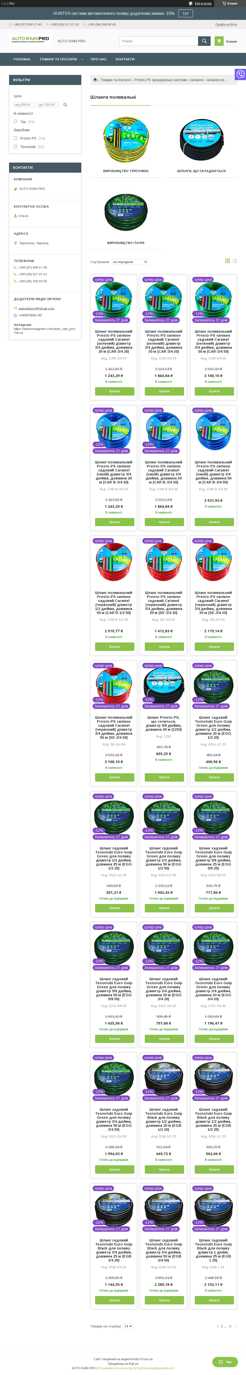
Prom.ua (147, 1359)
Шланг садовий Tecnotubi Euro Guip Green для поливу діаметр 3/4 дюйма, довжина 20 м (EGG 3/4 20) (163, 989)
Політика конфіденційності (155, 1368)
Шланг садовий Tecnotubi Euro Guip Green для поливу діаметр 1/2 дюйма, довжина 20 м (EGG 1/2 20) (213, 727)
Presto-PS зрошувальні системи (161, 80)
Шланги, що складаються (201, 171)
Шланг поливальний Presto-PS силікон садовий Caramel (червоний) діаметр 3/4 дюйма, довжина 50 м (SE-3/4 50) (113, 727)
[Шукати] (204, 41)
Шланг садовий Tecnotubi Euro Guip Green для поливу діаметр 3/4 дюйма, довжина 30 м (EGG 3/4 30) (213, 989)
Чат (225, 1362)
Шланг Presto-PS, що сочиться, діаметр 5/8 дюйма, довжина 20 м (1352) (163, 723)
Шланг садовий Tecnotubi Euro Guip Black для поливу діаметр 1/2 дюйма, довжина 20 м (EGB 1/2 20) (163, 1119)
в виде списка (234, 262)
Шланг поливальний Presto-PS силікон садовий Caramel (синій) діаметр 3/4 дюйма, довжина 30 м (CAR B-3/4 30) (163, 472)
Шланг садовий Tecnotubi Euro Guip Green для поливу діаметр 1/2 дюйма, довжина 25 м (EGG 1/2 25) (113, 858)
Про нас (99, 59)
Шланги (197, 80)
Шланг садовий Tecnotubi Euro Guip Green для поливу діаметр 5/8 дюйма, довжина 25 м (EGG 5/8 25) (213, 858)
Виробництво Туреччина (126, 171)
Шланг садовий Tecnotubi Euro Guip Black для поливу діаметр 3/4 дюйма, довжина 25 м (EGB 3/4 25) (113, 1250)
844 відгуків (203, 3)
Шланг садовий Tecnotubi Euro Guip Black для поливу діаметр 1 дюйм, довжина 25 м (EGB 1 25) (213, 1250)
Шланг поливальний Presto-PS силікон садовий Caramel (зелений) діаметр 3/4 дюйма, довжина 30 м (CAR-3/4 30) (163, 341)
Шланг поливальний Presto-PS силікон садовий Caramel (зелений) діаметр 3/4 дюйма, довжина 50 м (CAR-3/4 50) (213, 341)
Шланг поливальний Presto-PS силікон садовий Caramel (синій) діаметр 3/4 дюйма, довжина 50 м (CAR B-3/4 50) (213, 472)
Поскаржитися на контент (116, 1368)
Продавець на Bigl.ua (123, 1363)
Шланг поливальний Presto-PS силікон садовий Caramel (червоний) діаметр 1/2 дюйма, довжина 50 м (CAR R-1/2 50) (113, 603)
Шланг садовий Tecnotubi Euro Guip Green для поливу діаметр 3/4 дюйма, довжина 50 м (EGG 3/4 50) (113, 1119)
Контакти (125, 59)
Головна (22, 59)
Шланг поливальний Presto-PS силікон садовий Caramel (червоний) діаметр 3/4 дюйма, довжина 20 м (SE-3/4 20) (163, 603)
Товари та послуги (58, 59)
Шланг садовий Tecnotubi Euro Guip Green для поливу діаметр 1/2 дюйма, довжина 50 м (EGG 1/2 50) (163, 858)
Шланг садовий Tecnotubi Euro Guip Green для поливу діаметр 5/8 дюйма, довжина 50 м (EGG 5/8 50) (113, 989)
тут (185, 13)
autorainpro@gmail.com (36, 308)
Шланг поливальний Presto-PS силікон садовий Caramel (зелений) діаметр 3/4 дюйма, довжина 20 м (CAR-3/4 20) (113, 341)
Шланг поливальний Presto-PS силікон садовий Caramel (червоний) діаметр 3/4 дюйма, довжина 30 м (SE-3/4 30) (213, 603)
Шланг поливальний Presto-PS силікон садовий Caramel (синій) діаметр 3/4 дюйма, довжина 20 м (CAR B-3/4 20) (113, 472)
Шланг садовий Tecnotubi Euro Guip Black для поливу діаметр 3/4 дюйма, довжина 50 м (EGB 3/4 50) (163, 1250)
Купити (114, 391)
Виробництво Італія (125, 243)
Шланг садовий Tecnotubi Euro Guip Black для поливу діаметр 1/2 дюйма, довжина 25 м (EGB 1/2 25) (213, 1119)
